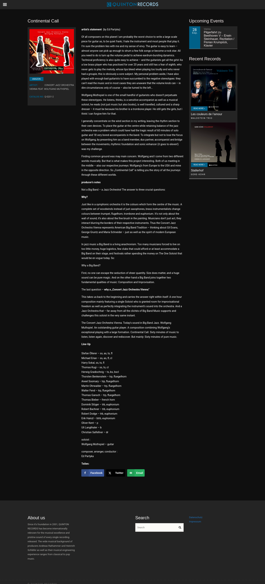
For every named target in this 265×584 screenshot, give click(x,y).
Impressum (195, 521)
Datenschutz (195, 517)
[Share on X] (115, 473)
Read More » (199, 108)
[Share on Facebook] (92, 473)
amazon (36, 79)
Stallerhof (197, 170)
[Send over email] (136, 473)
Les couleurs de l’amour (206, 114)
